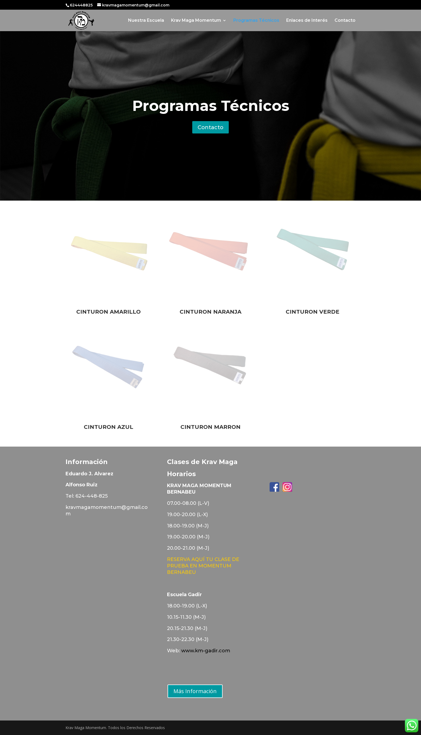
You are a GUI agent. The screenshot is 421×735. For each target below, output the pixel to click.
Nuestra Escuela (146, 21)
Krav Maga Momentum (196, 21)
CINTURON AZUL (108, 427)
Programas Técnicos (256, 21)
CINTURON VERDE (312, 312)
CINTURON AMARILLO (108, 312)
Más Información (195, 691)
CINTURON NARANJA (210, 312)
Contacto (345, 21)
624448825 (82, 5)
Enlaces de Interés (307, 21)
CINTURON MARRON (210, 427)
